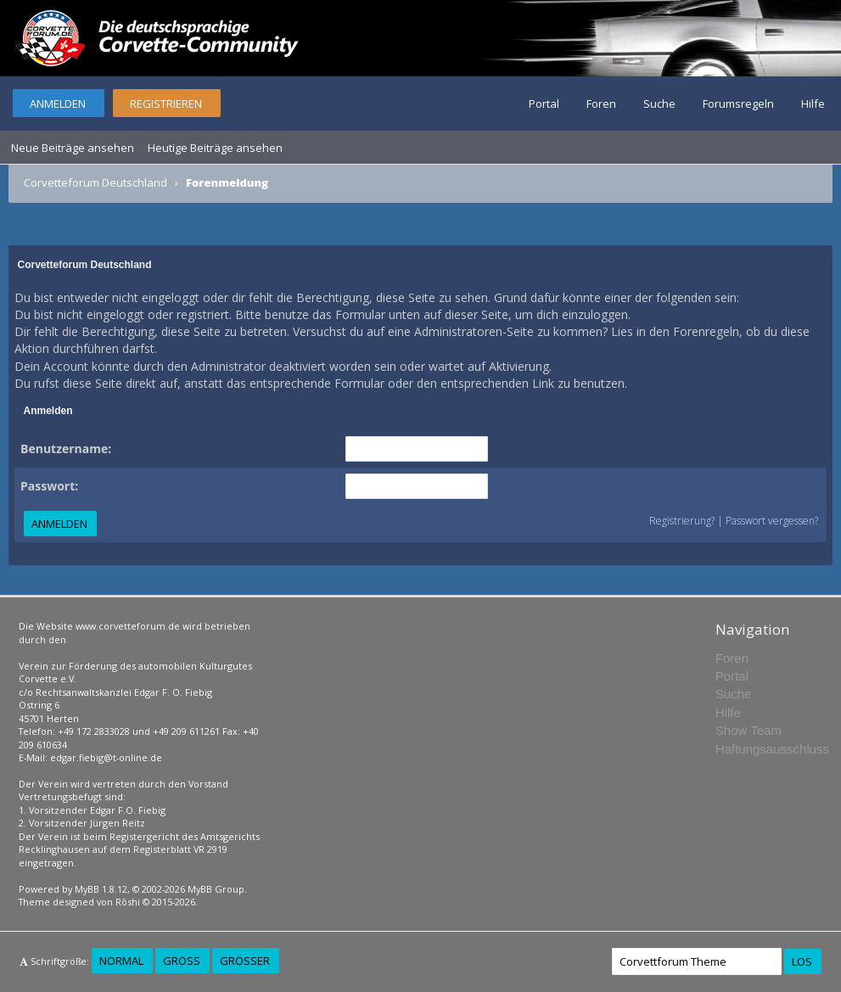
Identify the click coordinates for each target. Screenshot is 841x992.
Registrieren (166, 103)
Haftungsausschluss (772, 749)
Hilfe (813, 103)
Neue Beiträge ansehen (72, 147)
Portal (544, 103)
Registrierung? (682, 520)
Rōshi (127, 901)
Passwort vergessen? (772, 520)
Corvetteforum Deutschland (95, 182)
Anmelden (58, 103)
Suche (659, 103)
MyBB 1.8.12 (101, 889)
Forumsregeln (738, 103)
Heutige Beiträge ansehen (215, 147)
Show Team (748, 730)
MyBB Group (216, 889)
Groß (181, 960)
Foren (601, 103)
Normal (121, 960)
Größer (245, 960)
